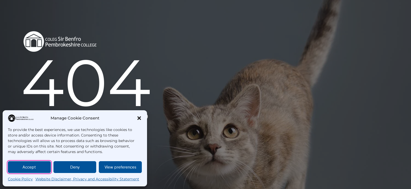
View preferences (120, 167)
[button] (139, 118)
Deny (75, 167)
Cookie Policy (20, 179)
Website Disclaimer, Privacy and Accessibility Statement (87, 179)
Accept (29, 167)
